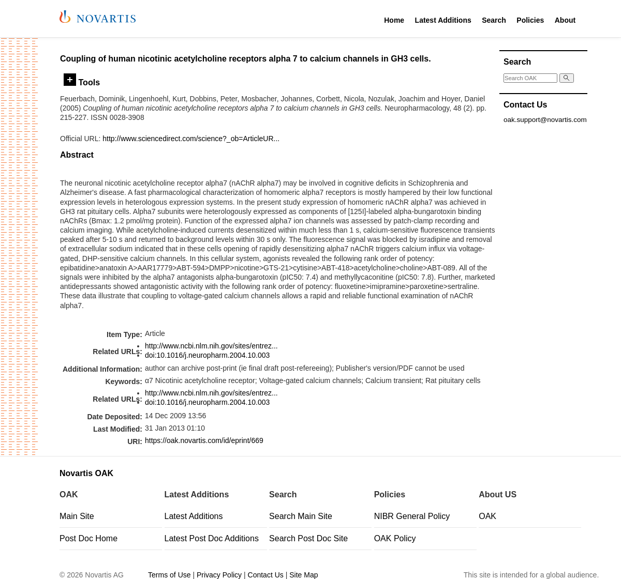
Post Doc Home (88, 538)
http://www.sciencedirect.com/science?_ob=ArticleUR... (190, 138)
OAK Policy (395, 538)
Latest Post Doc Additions (212, 538)
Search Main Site (300, 516)
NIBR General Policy (412, 516)
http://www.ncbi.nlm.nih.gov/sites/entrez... (211, 346)
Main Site (77, 516)
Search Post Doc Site (308, 538)
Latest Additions (443, 20)
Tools (82, 82)
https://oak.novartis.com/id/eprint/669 (204, 440)
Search (494, 20)
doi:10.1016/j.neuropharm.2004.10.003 (207, 355)
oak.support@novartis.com (545, 120)
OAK (487, 516)
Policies (530, 20)
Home (394, 20)
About (565, 20)
